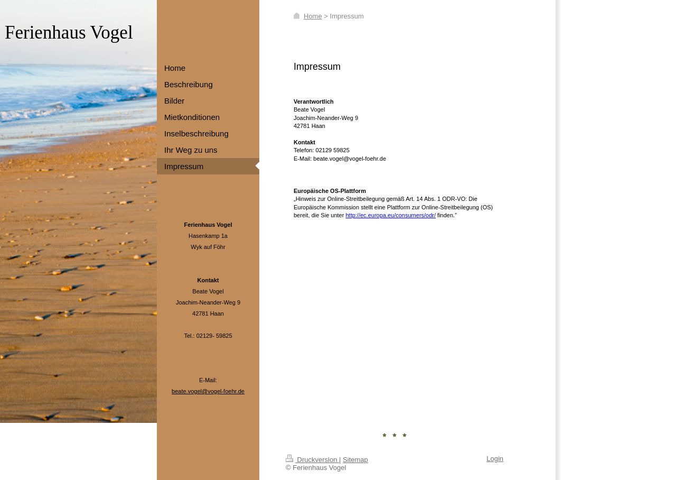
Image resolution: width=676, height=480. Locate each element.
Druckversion (312, 460)
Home (313, 16)
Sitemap (355, 460)
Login (494, 459)
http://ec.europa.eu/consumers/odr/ (390, 215)
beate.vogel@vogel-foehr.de (208, 391)
